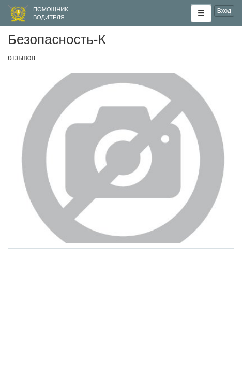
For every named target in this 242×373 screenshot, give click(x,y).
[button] (201, 13)
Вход (224, 11)
